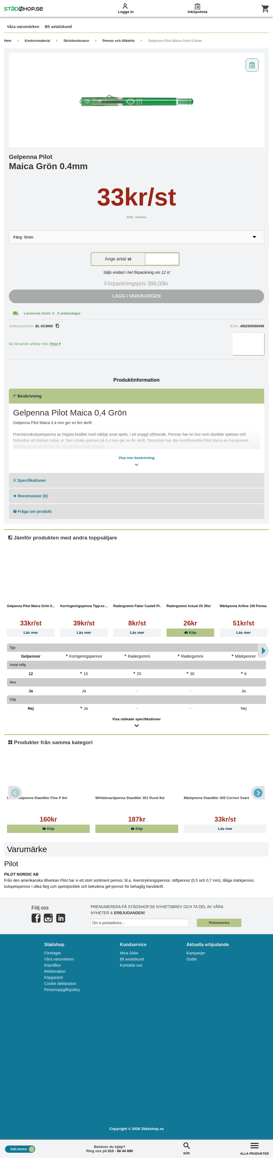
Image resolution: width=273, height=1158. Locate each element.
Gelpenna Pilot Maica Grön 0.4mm (175, 41)
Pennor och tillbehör (119, 41)
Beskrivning (27, 396)
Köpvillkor (52, 965)
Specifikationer (29, 480)
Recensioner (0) (30, 496)
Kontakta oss (131, 965)
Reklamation (55, 971)
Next (258, 793)
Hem (7, 41)
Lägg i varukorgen (137, 296)
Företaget (52, 953)
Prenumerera (219, 923)
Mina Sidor (129, 953)
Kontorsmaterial (37, 41)
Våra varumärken (59, 959)
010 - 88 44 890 (120, 1151)
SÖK (186, 1148)
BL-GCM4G (47, 326)
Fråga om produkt (32, 511)
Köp (190, 632)
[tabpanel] (136, 100)
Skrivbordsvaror (76, 41)
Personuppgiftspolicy (62, 989)
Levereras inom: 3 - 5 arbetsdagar (52, 313)
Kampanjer (196, 953)
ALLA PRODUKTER (254, 1148)
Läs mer (31, 632)
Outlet (192, 959)
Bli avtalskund (132, 959)
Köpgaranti (53, 977)
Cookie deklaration (60, 983)
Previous (15, 793)
